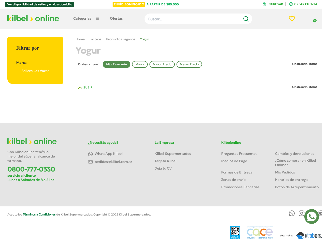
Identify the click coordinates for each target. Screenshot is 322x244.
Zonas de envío (233, 179)
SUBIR (87, 87)
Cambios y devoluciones (294, 153)
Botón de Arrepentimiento (297, 187)
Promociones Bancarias (240, 187)
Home (80, 39)
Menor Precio (189, 64)
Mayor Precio (162, 64)
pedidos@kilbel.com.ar (110, 162)
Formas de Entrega (236, 172)
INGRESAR (275, 4)
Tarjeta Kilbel (165, 161)
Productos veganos (120, 39)
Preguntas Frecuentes (239, 153)
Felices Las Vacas (32, 71)
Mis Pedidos (285, 172)
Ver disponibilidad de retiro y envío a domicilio (39, 4)
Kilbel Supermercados (173, 153)
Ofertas (116, 18)
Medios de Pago (234, 161)
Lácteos (95, 39)
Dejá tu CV (163, 168)
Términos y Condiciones (39, 214)
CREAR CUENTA (305, 4)
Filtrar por (27, 48)
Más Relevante (116, 64)
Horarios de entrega (291, 179)
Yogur (144, 39)
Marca (35, 62)
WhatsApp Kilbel (105, 154)
